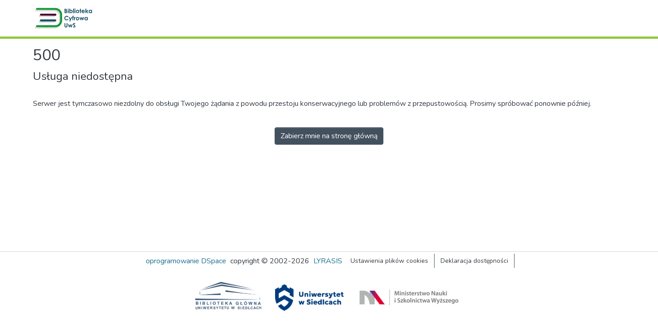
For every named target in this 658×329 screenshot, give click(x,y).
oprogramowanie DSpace (186, 261)
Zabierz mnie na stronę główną (329, 136)
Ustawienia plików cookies (389, 260)
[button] (65, 18)
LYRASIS (327, 261)
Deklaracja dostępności (474, 260)
